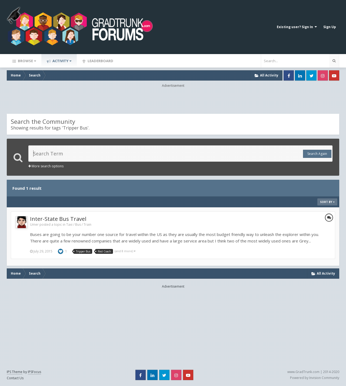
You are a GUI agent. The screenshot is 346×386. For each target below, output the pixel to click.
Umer (34, 224)
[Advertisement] (173, 100)
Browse (26, 60)
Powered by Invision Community (314, 377)
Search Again (317, 153)
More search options (46, 166)
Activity (61, 60)
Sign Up (329, 27)
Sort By (327, 202)
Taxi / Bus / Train (78, 224)
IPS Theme (14, 372)
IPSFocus (34, 372)
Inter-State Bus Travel (58, 218)
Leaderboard (100, 60)
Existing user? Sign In (297, 27)
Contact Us (15, 378)
